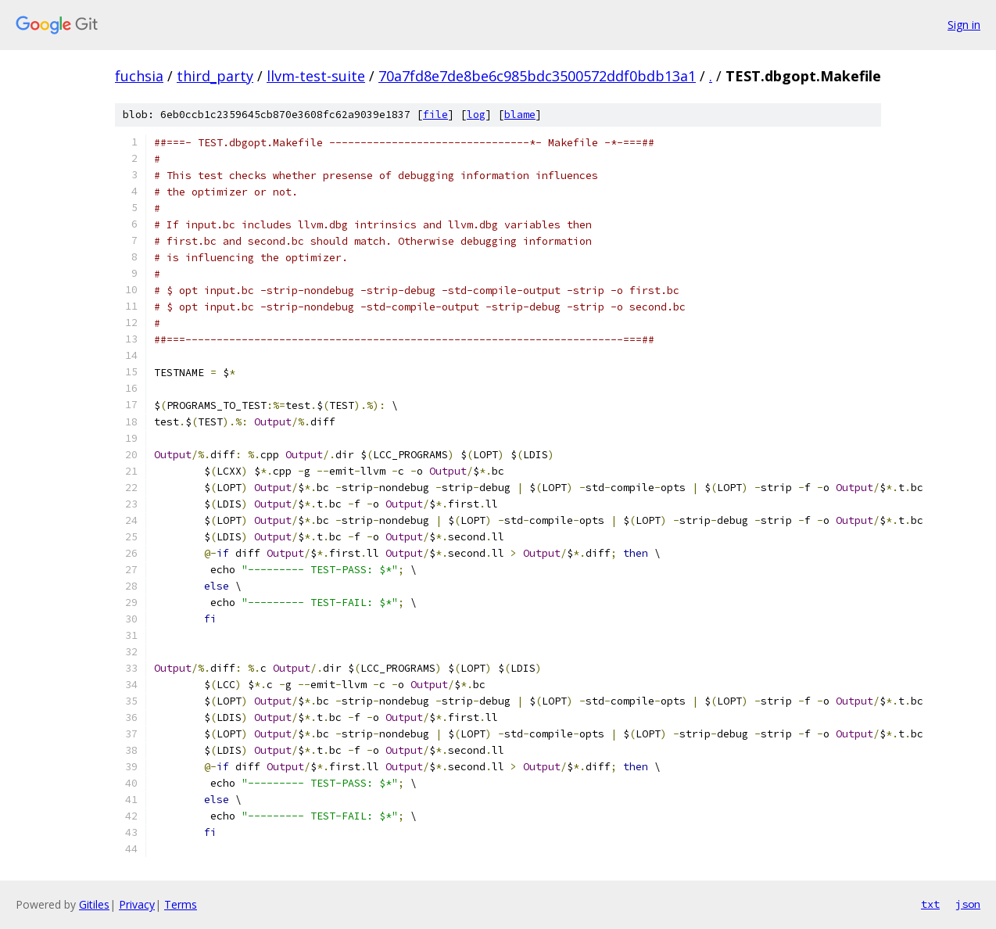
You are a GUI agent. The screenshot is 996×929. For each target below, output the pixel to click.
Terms (180, 904)
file (435, 114)
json (967, 904)
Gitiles (94, 904)
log (476, 114)
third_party (215, 75)
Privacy (137, 904)
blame (520, 114)
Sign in (964, 24)
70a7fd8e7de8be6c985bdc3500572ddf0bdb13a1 (537, 75)
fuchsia (139, 75)
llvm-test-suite (316, 75)
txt (930, 904)
